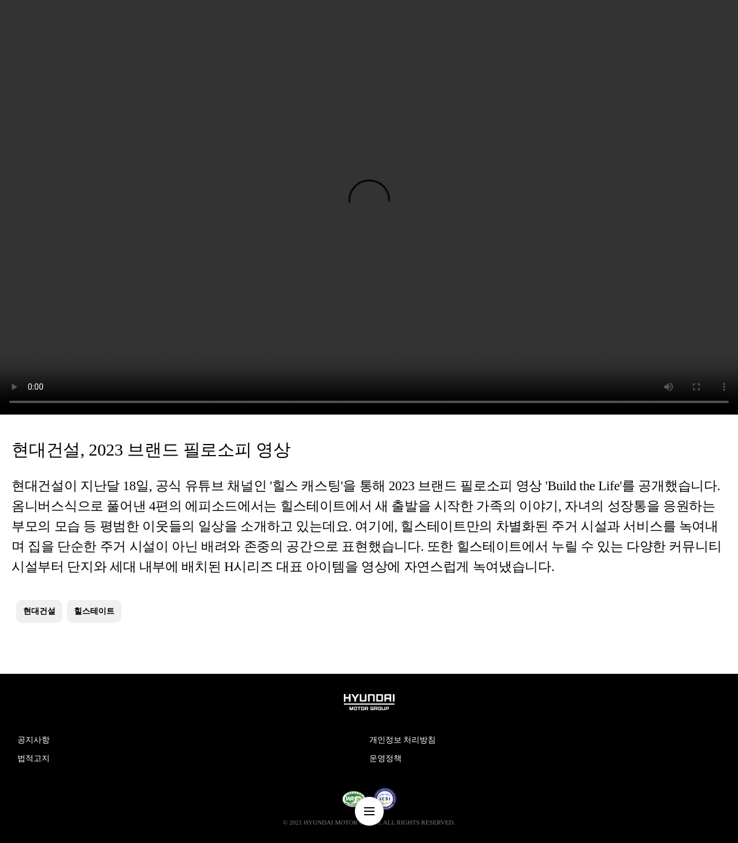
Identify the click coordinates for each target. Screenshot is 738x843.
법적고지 (33, 758)
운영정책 (385, 758)
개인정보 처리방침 (402, 740)
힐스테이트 (94, 611)
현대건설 (39, 611)
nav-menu (369, 811)
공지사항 (33, 740)
